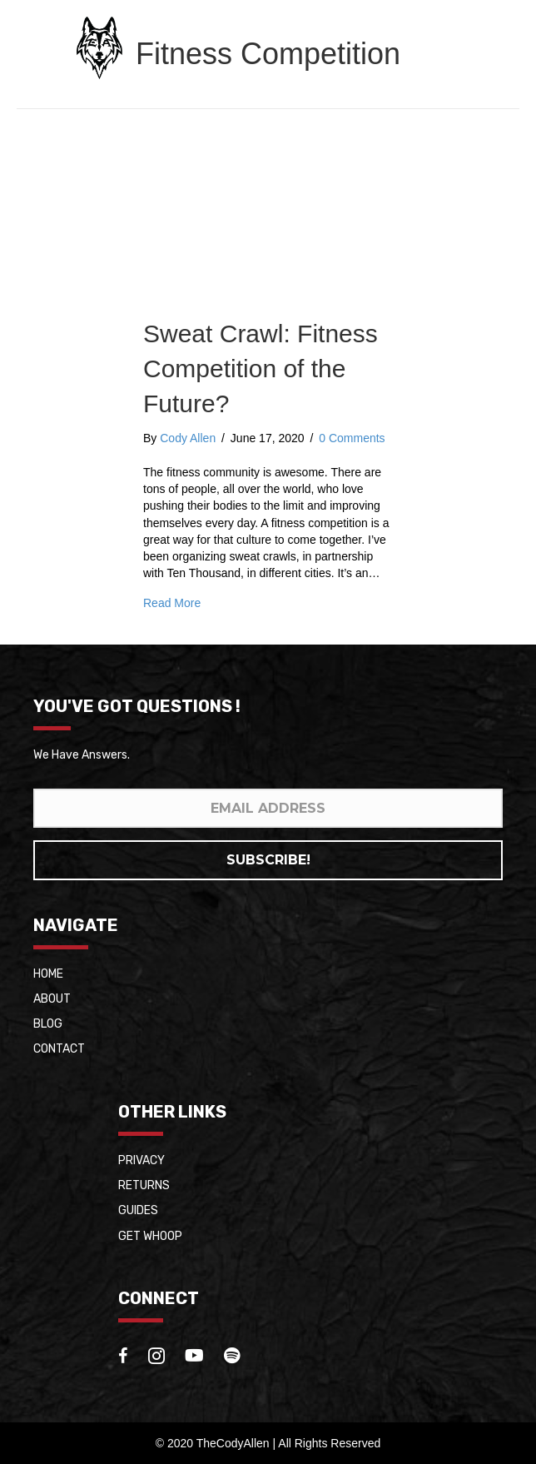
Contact (59, 1049)
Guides (138, 1210)
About (52, 999)
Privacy (141, 1160)
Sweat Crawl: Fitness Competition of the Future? (260, 368)
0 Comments (352, 438)
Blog (47, 1024)
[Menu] (490, 47)
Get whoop (150, 1236)
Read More (172, 603)
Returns (144, 1185)
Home (48, 974)
